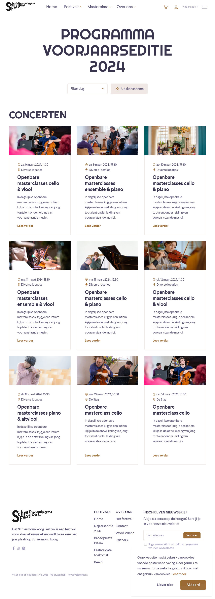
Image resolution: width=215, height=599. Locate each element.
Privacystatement (78, 575)
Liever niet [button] (165, 585)
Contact (122, 526)
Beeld (98, 562)
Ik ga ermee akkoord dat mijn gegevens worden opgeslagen (173, 546)
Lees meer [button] (179, 574)
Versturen (192, 535)
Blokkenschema (130, 89)
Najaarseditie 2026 (103, 529)
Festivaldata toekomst (103, 553)
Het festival (124, 519)
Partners (122, 540)
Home (98, 519)
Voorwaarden (58, 575)
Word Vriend (125, 533)
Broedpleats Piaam (103, 541)
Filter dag (87, 89)
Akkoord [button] (193, 585)
